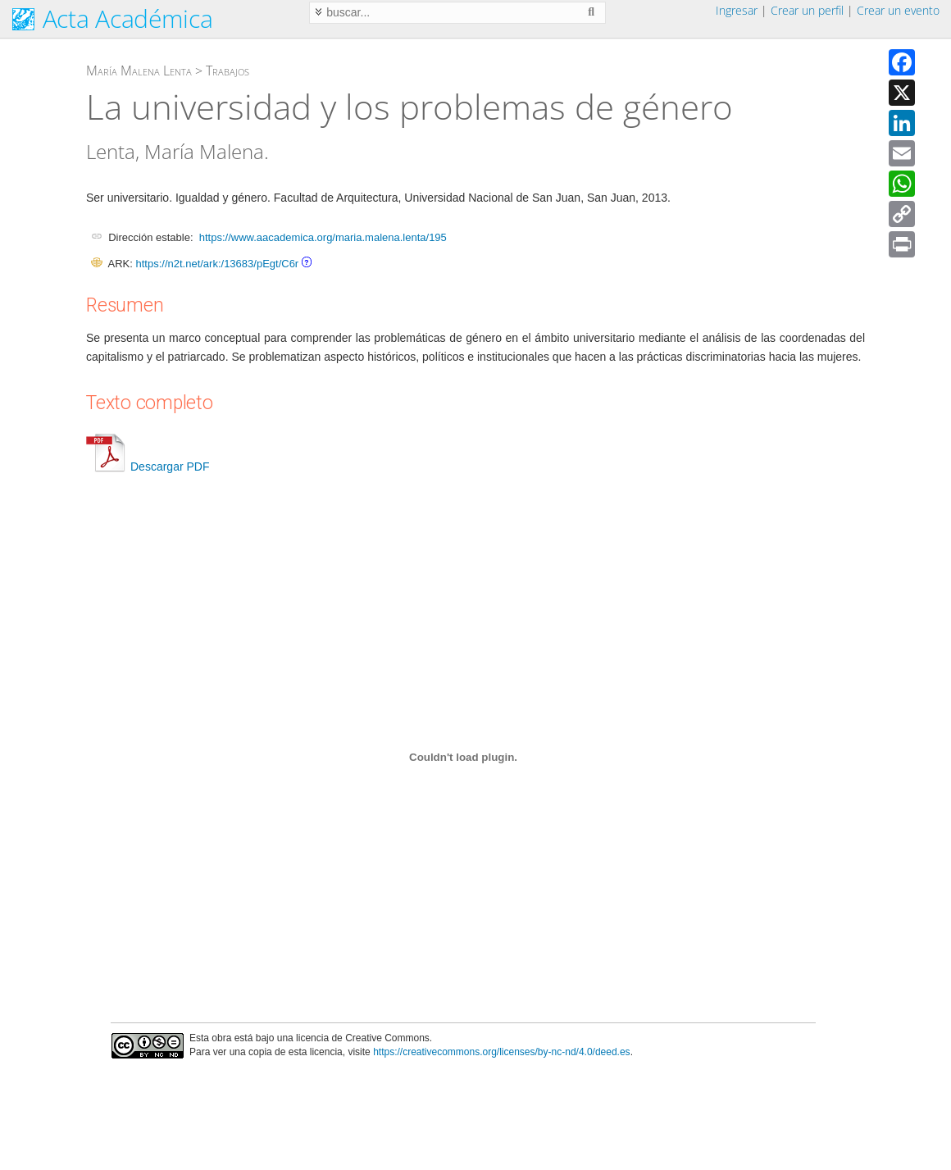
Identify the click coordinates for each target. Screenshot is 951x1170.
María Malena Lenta (139, 70)
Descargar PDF (147, 466)
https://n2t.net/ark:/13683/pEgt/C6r (216, 263)
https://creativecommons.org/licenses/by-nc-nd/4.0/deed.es (501, 1052)
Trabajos (227, 70)
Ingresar (737, 10)
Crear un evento (898, 10)
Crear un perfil (807, 10)
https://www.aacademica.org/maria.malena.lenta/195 (323, 237)
